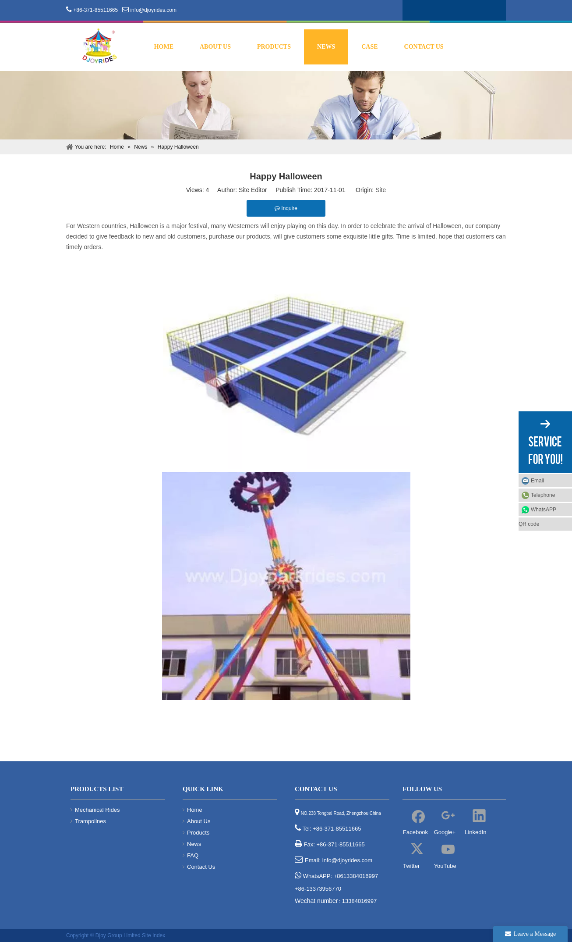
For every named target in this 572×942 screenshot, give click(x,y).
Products (198, 832)
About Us (198, 821)
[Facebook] (410, 10)
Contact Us (201, 867)
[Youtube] (477, 10)
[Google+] (427, 10)
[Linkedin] (443, 10)
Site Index (153, 935)
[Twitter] (460, 10)
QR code (529, 524)
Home (194, 809)
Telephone (549, 495)
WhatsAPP (543, 510)
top (553, 904)
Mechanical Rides (97, 809)
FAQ (192, 855)
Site (380, 189)
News (194, 844)
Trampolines (90, 821)
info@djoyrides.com (153, 10)
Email (537, 481)
